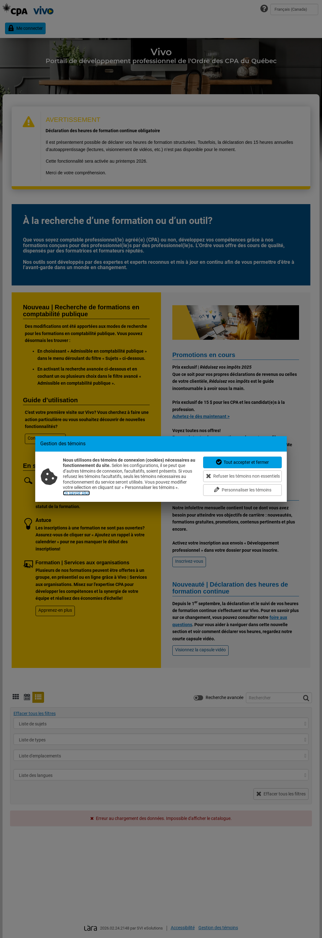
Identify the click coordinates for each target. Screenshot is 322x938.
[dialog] (161, 469)
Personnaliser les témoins (243, 489)
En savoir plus (76, 493)
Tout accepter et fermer (242, 462)
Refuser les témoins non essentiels (243, 476)
